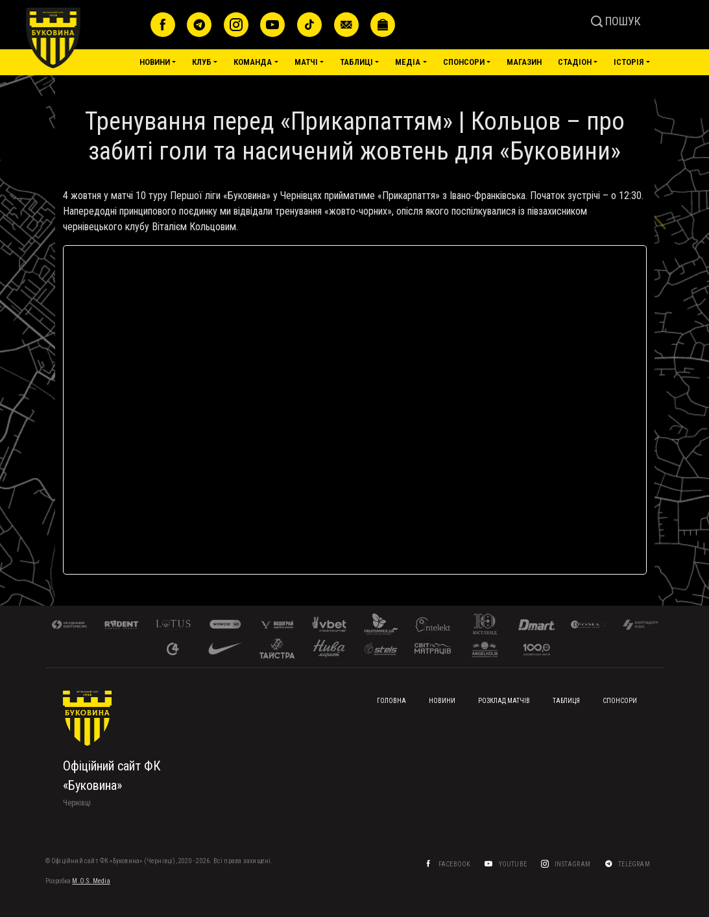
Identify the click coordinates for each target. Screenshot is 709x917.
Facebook (454, 864)
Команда (253, 62)
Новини (154, 62)
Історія (628, 62)
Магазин (524, 62)
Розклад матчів (504, 700)
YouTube (512, 864)
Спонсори (464, 62)
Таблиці (356, 62)
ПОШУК (616, 21)
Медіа (407, 62)
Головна (391, 700)
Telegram (634, 864)
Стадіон (575, 62)
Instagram (572, 864)
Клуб (201, 62)
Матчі (306, 62)
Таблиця (566, 700)
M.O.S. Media (91, 881)
